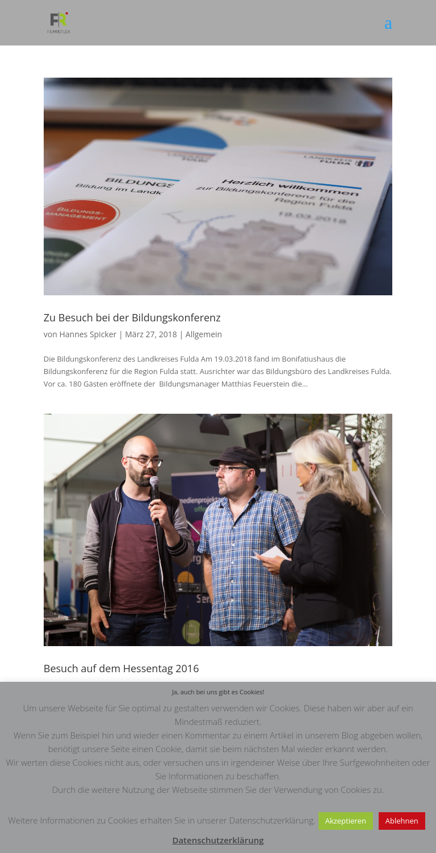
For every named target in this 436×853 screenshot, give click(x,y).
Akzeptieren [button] (345, 821)
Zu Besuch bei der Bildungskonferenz (132, 317)
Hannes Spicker (87, 334)
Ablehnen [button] (401, 821)
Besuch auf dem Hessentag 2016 (121, 668)
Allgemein (204, 334)
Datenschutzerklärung (217, 840)
